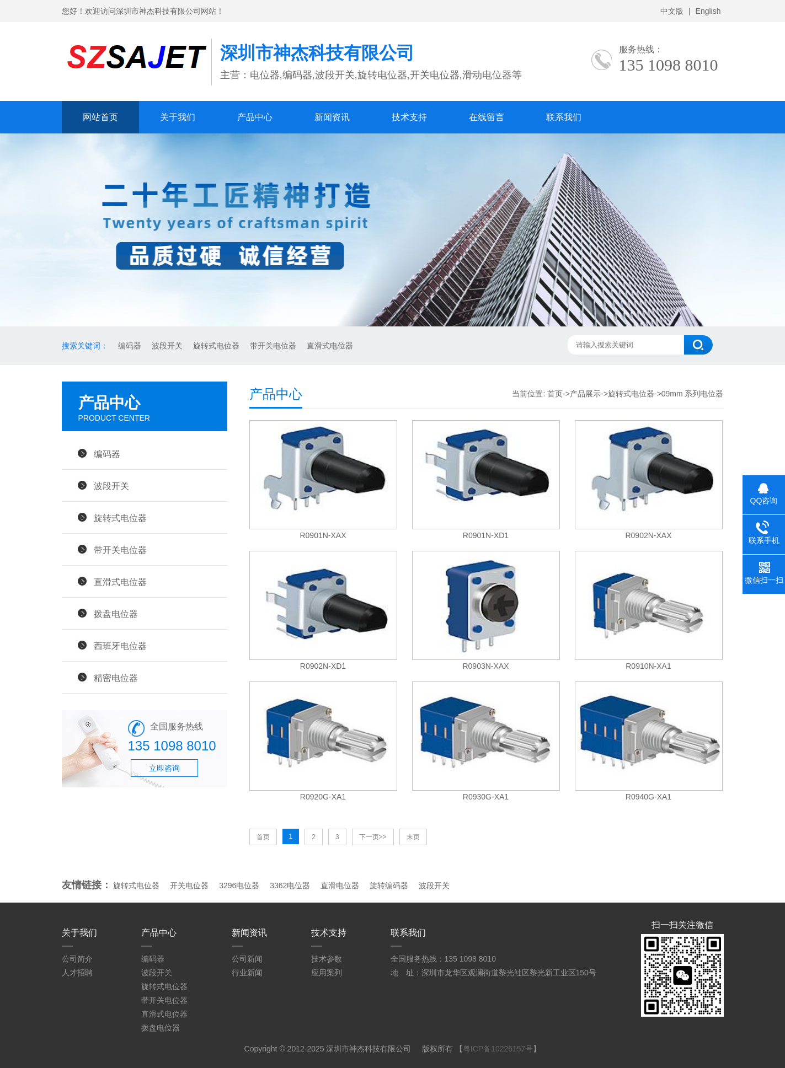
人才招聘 (77, 972)
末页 (413, 837)
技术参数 (326, 958)
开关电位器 (189, 885)
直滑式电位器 (329, 345)
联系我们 (563, 117)
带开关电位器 (272, 345)
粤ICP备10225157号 (498, 1048)
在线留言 (486, 117)
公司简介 (77, 958)
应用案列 (326, 972)
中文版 (671, 11)
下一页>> (373, 837)
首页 (555, 393)
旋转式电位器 (215, 345)
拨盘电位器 (116, 614)
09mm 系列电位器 (692, 393)
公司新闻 (247, 958)
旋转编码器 (389, 885)
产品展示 (585, 393)
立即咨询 (164, 768)
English (708, 11)
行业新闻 (247, 972)
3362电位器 (290, 885)
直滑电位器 (340, 885)
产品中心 (255, 117)
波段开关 (166, 345)
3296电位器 (239, 885)
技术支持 (409, 117)
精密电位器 (116, 678)
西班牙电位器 (120, 646)
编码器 (129, 345)
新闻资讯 (332, 117)
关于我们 (177, 117)
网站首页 (100, 117)
